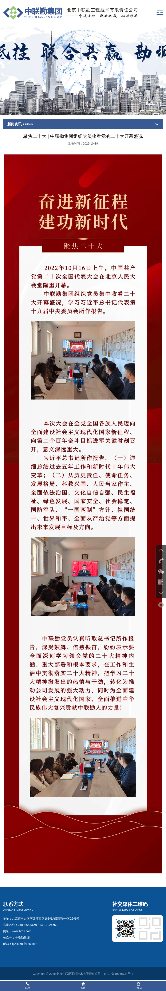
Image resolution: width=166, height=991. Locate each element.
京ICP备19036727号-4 (118, 973)
